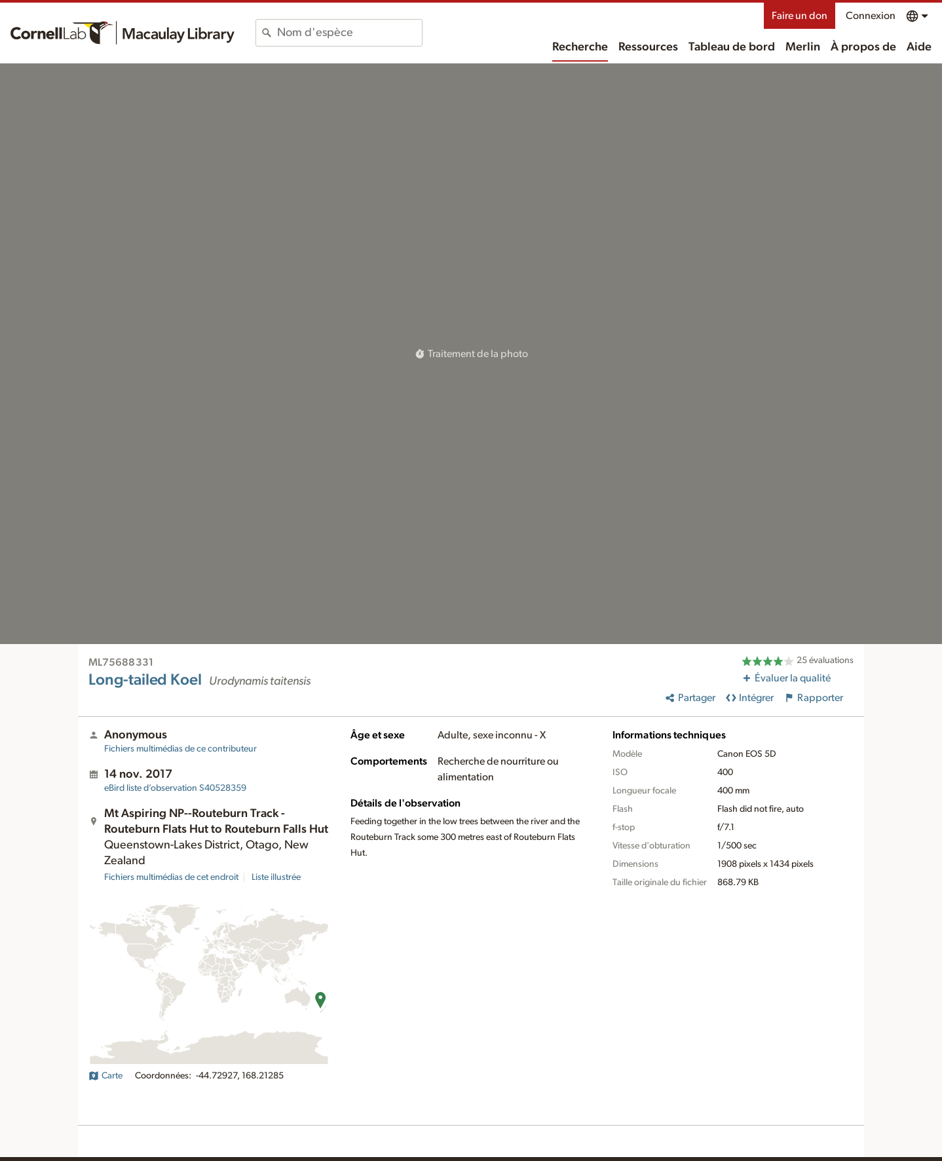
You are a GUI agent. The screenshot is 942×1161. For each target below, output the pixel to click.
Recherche (580, 47)
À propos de (863, 47)
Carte (105, 1075)
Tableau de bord (731, 47)
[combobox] (349, 33)
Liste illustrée (276, 877)
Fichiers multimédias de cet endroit (171, 877)
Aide (919, 47)
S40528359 (175, 788)
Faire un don (799, 15)
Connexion (870, 15)
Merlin (802, 47)
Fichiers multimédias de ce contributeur (180, 748)
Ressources (648, 47)
